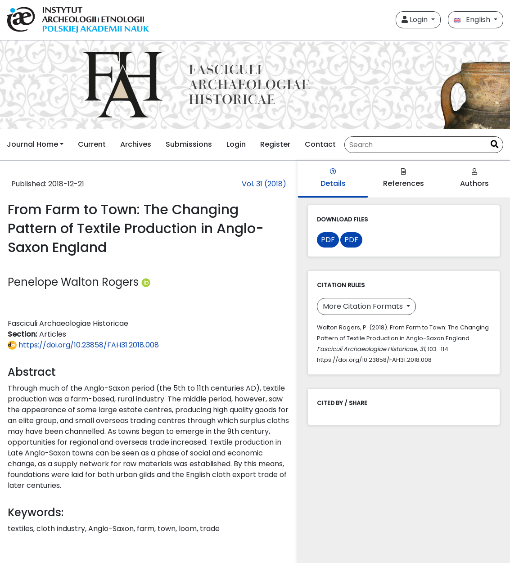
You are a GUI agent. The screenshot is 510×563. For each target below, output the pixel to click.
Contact (320, 144)
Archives (135, 144)
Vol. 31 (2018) (264, 184)
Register (275, 144)
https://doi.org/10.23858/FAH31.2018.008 (83, 345)
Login (415, 19)
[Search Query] (415, 145)
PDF (328, 239)
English (473, 19)
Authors (474, 178)
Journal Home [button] (32, 144)
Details (333, 178)
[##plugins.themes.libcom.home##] (255, 85)
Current (92, 144)
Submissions (189, 144)
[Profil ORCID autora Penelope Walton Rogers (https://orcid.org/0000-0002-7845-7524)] (145, 282)
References (403, 178)
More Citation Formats (364, 306)
